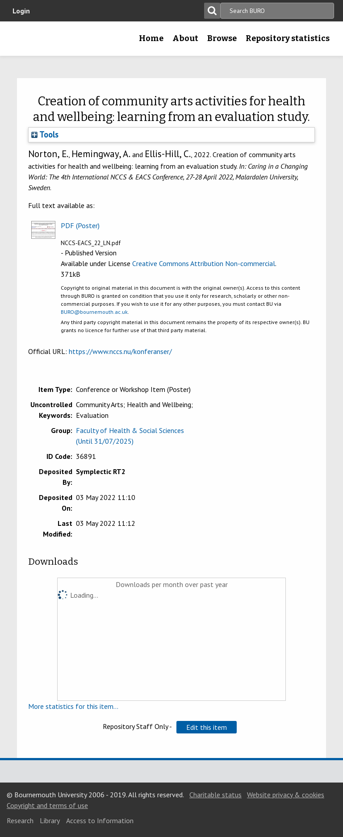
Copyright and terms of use (47, 805)
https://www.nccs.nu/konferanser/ (120, 351)
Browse (222, 38)
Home (151, 38)
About (185, 38)
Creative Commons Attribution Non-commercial (203, 263)
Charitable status (215, 794)
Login (21, 10)
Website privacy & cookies (285, 794)
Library (50, 820)
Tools (45, 134)
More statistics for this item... (73, 706)
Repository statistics (288, 38)
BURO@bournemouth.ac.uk (94, 311)
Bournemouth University (21, 41)
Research (20, 820)
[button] (206, 727)
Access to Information (100, 820)
